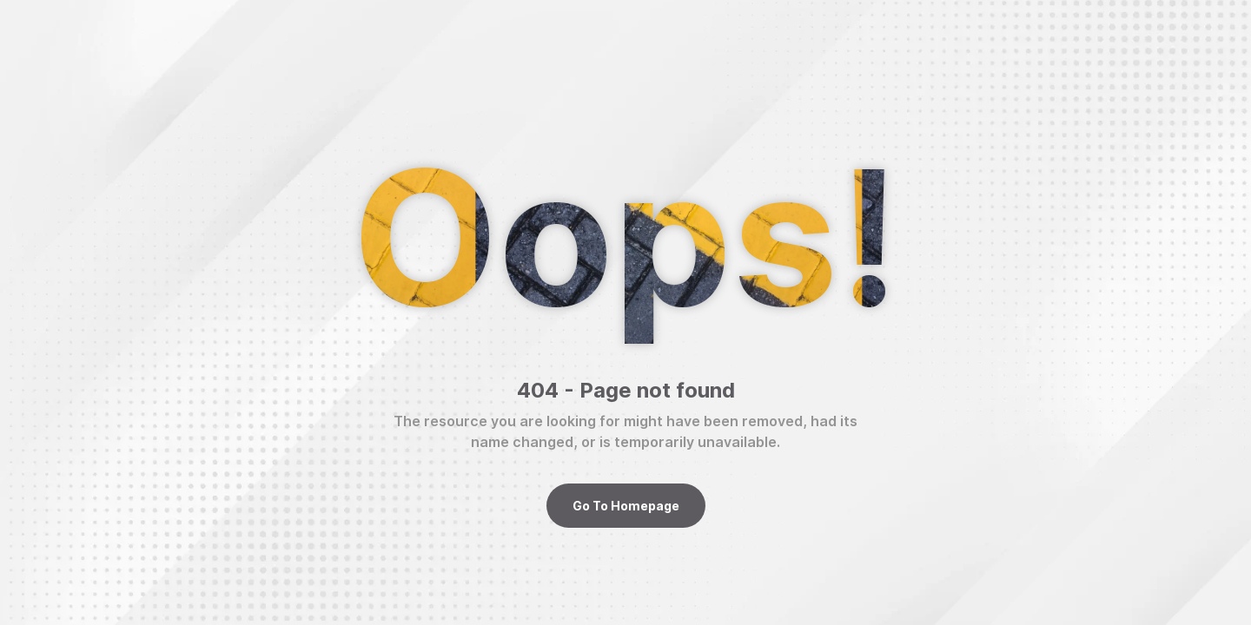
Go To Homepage (626, 505)
